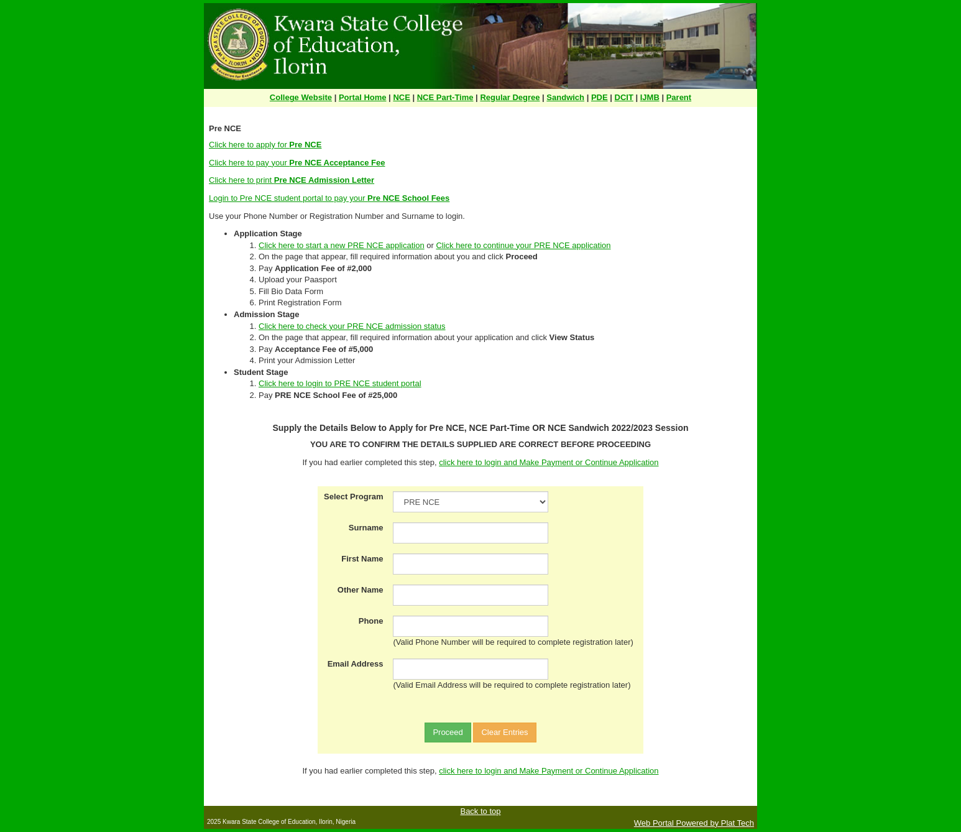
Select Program (353, 496)
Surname (366, 527)
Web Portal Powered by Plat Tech (694, 823)
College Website (301, 97)
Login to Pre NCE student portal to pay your (329, 198)
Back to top (480, 811)
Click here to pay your (297, 162)
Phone (371, 621)
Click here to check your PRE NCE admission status (352, 326)
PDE (599, 97)
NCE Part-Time (445, 97)
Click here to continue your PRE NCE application (523, 245)
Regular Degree (510, 97)
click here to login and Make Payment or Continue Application (548, 462)
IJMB (650, 97)
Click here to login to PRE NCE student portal (340, 383)
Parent (678, 97)
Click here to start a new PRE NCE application (342, 245)
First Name (362, 558)
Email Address (356, 663)
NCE (401, 97)
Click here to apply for (265, 144)
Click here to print (291, 180)
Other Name (361, 589)
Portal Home (363, 97)
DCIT (624, 97)
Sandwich (565, 97)
